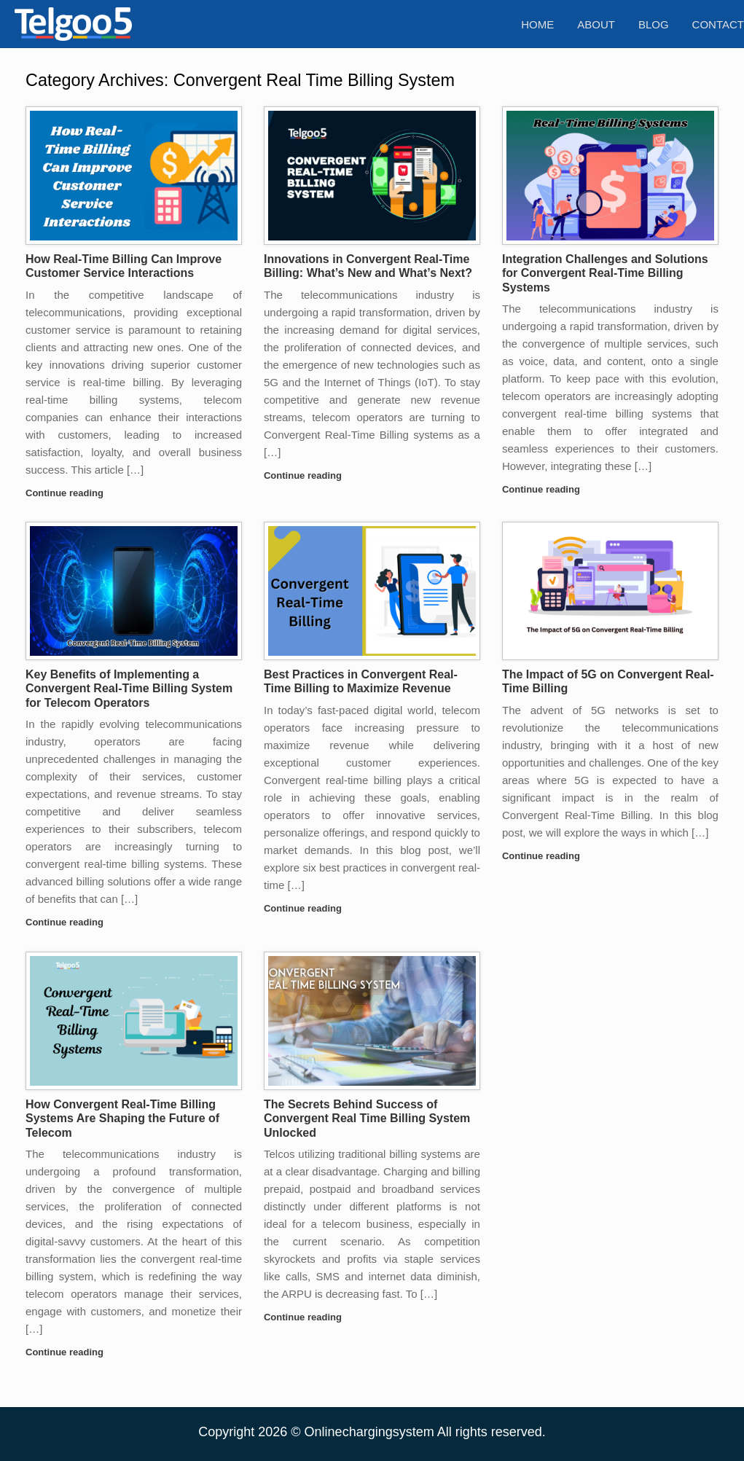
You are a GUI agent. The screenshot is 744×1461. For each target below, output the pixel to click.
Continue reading (69, 492)
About (596, 24)
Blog (653, 24)
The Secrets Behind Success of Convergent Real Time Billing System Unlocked (367, 1118)
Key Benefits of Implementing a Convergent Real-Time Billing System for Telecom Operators (129, 688)
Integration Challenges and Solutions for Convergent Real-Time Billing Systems (605, 273)
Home (537, 24)
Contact (718, 24)
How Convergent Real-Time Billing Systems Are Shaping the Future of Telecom (122, 1118)
